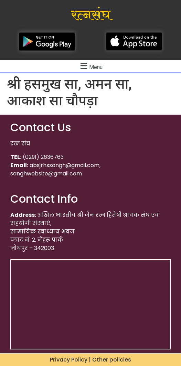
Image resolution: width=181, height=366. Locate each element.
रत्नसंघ (90, 15)
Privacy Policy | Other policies (90, 360)
